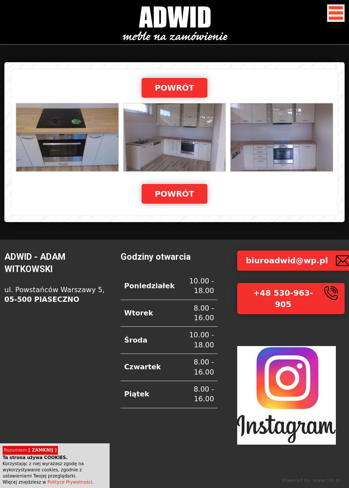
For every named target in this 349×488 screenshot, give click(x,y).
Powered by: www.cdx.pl (311, 480)
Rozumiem (30, 450)
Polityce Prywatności (69, 482)
